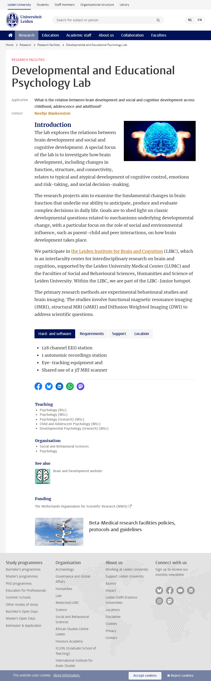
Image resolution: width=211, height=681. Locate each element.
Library (124, 5)
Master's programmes (22, 576)
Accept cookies (145, 675)
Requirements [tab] (92, 333)
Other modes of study (22, 604)
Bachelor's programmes (23, 569)
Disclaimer (113, 617)
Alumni (111, 583)
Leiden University (19, 5)
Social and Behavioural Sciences (64, 446)
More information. (66, 675)
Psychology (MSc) (54, 414)
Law (59, 596)
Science (61, 610)
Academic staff (78, 35)
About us (106, 35)
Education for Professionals (26, 590)
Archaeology (65, 569)
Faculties (158, 35)
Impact (111, 590)
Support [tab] (119, 333)
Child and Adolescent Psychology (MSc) (70, 424)
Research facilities (48, 45)
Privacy (111, 631)
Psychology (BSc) (53, 410)
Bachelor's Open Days (22, 611)
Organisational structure (97, 5)
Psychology (48, 451)
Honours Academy (69, 641)
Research (26, 35)
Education (50, 35)
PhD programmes (19, 583)
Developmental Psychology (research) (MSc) (74, 428)
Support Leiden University (125, 576)
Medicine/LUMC (67, 602)
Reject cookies (182, 675)
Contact (111, 638)
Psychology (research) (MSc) (62, 419)
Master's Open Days (20, 618)
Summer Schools (18, 597)
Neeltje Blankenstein (52, 113)
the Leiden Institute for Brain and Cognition (117, 251)
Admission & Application (23, 625)
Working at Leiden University (127, 569)
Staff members (65, 5)
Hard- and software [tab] (54, 333)
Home (9, 45)
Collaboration (132, 35)
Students (43, 5)
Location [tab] (141, 333)
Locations (113, 610)
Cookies (111, 624)
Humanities (64, 589)
